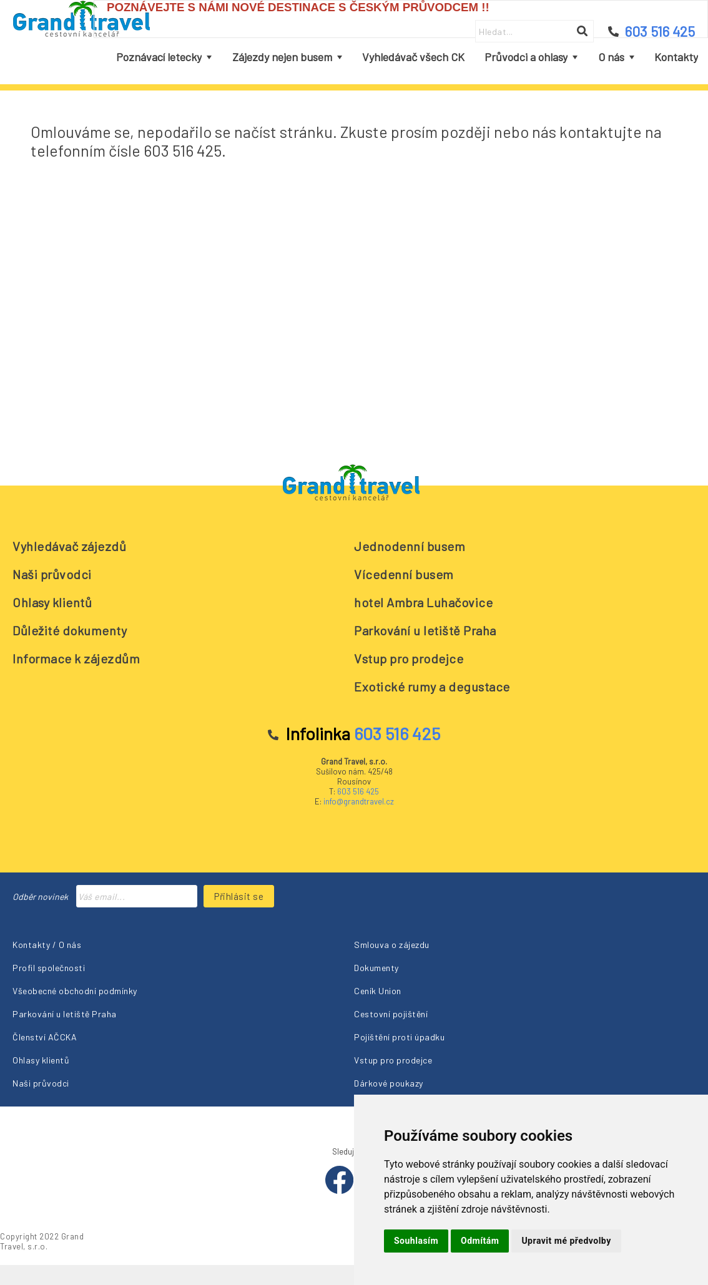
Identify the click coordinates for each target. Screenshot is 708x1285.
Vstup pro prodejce (408, 658)
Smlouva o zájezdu (392, 944)
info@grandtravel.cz (358, 801)
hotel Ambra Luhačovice (423, 602)
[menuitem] (164, 57)
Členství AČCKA (44, 1037)
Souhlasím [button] (416, 1241)
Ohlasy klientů (52, 602)
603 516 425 (358, 791)
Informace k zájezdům (76, 658)
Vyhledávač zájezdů (69, 546)
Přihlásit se (238, 896)
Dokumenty (376, 967)
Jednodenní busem (409, 546)
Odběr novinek (40, 896)
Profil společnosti (48, 967)
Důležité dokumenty (69, 630)
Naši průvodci (52, 574)
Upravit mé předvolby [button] (566, 1241)
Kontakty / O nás (46, 944)
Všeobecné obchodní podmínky (74, 990)
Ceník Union (377, 990)
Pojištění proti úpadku (399, 1037)
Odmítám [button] (480, 1241)
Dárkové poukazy (388, 1083)
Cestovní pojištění (391, 1014)
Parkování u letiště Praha (425, 630)
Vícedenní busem (404, 574)
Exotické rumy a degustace (432, 686)
